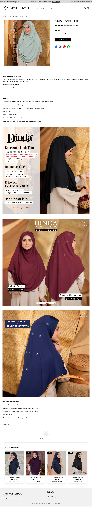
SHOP (43, 8)
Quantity (57, 31)
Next (50, 43)
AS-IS (50, 8)
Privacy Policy (44, 503)
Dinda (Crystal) (13, 16)
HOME (36, 8)
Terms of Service (36, 503)
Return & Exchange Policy (54, 503)
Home (4, 16)
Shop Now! (61, 2)
